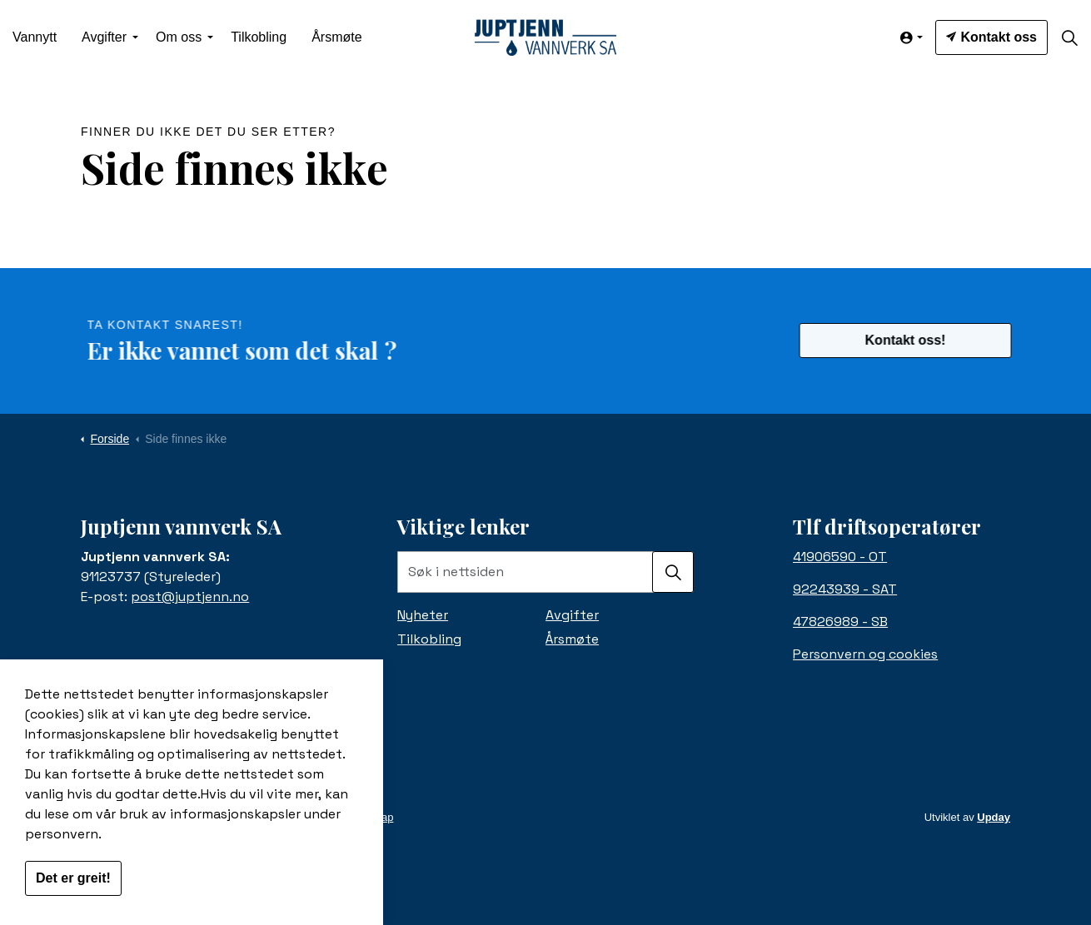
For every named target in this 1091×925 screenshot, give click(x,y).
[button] (673, 572)
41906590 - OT (840, 556)
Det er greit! (73, 891)
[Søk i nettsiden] (545, 572)
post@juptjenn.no (190, 596)
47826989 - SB (840, 621)
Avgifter (104, 37)
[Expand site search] (1069, 37)
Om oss (179, 37)
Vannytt (34, 37)
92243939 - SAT (845, 589)
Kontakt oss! (915, 340)
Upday (993, 817)
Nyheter (422, 615)
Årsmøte (336, 37)
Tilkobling (258, 37)
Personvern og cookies (865, 654)
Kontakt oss (991, 37)
